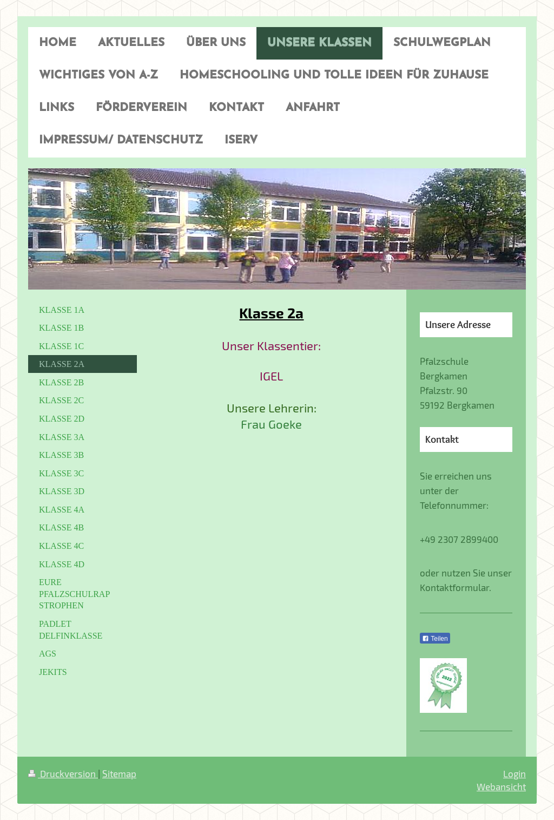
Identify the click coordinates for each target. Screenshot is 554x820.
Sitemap (119, 773)
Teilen (434, 638)
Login (514, 773)
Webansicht (501, 786)
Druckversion (63, 773)
